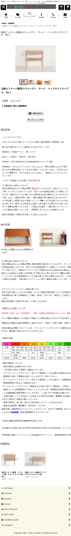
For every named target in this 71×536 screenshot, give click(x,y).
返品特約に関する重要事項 (14, 106)
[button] (3, 7)
